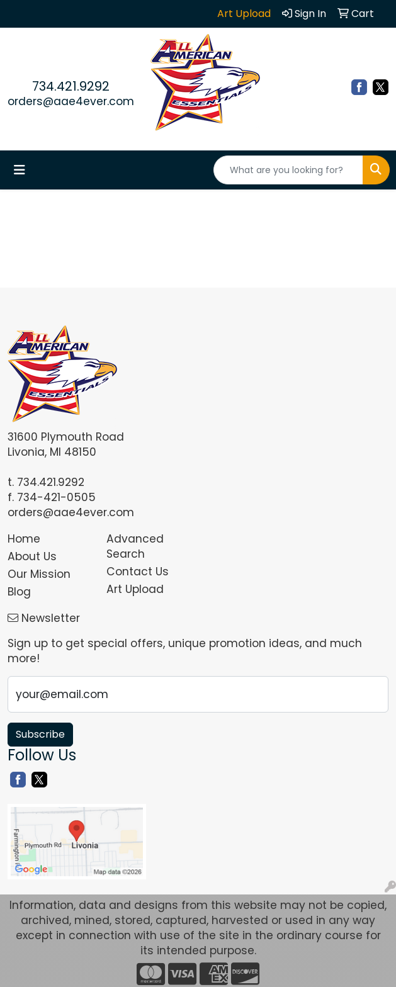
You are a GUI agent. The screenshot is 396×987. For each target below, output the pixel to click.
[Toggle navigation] (19, 170)
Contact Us (137, 571)
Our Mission (39, 574)
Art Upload (135, 589)
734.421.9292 (71, 86)
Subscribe (40, 734)
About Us (32, 556)
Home (24, 538)
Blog (19, 591)
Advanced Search (135, 546)
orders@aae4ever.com (71, 101)
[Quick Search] (288, 169)
